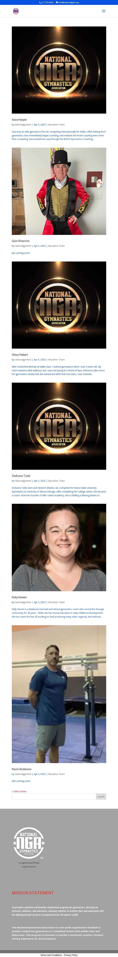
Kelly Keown (19, 597)
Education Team (56, 124)
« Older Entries (19, 791)
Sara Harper (19, 119)
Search (101, 796)
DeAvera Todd (21, 475)
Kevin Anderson (22, 769)
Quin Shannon (21, 241)
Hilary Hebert (20, 354)
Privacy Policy (71, 955)
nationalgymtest (23, 124)
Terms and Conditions (51, 955)
